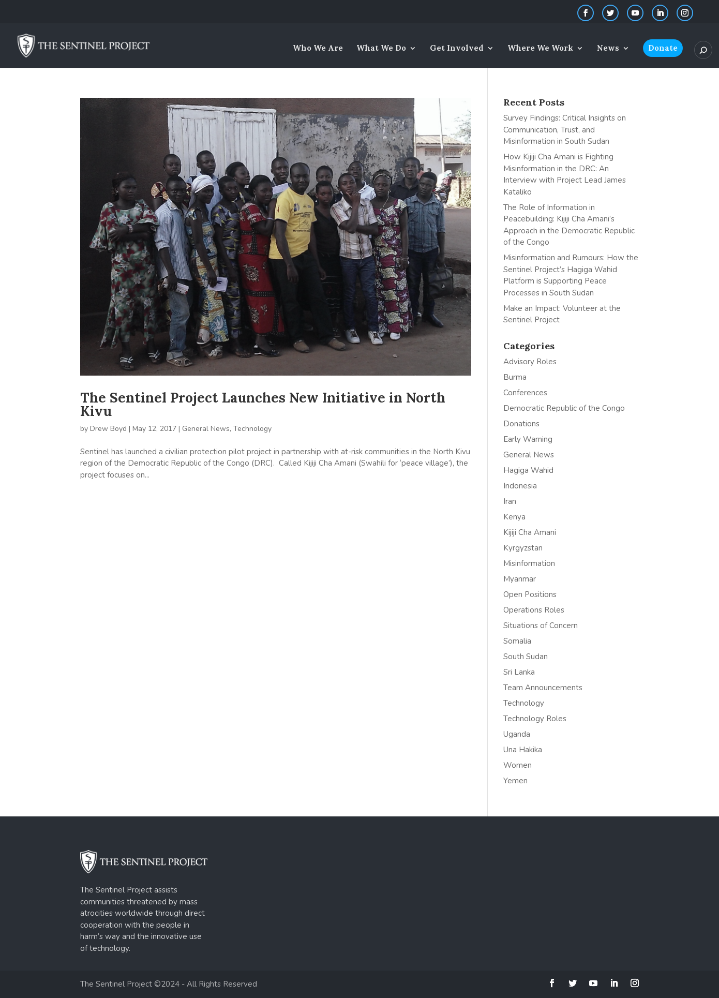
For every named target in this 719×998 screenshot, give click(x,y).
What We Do (381, 48)
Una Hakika (522, 749)
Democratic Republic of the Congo (564, 408)
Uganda (516, 734)
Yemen (515, 781)
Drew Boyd (108, 429)
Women (517, 765)
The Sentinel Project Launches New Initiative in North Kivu (262, 404)
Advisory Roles (530, 361)
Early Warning (527, 439)
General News (206, 429)
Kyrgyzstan (523, 548)
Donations (521, 424)
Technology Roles (534, 718)
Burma (515, 377)
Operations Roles (533, 610)
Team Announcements (542, 687)
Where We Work (540, 48)
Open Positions (530, 594)
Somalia (517, 641)
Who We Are (318, 48)
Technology (252, 429)
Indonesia (520, 486)
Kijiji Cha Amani (529, 532)
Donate (663, 48)
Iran (509, 501)
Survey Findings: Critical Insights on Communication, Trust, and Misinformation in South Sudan (564, 129)
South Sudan (525, 656)
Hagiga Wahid (528, 470)
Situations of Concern (540, 625)
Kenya (514, 517)
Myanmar (519, 579)
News (608, 48)
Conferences (525, 393)
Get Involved (457, 48)
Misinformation (529, 563)
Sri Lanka (519, 672)
